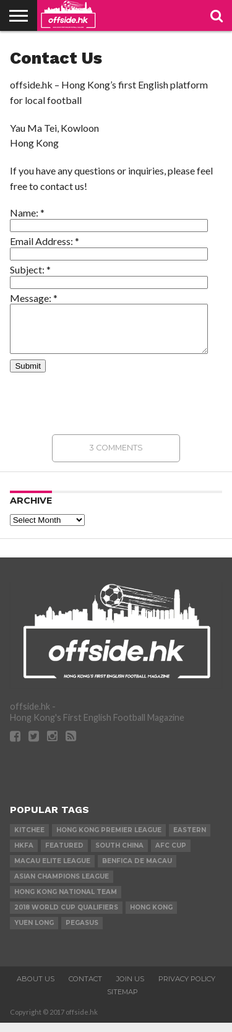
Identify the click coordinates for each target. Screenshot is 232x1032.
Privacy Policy (186, 988)
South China (119, 855)
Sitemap (122, 1001)
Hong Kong (151, 917)
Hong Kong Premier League (108, 839)
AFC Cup (170, 855)
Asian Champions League (61, 886)
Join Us (130, 988)
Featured (64, 855)
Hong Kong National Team (65, 901)
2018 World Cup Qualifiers (66, 917)
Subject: (30, 269)
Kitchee (29, 839)
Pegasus (82, 932)
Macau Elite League (52, 870)
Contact (85, 988)
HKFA (23, 855)
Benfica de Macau (137, 870)
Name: (27, 212)
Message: (34, 298)
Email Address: (44, 241)
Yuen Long (34, 932)
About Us (35, 988)
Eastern (189, 839)
